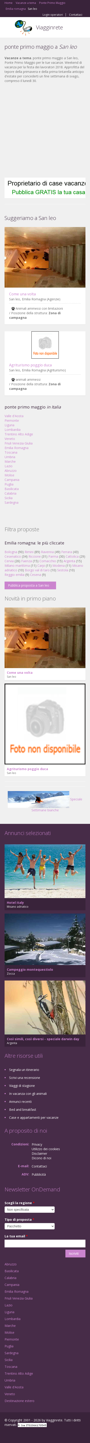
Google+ (16, 1434)
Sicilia (9, 498)
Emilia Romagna (16, 448)
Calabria (10, 493)
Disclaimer (39, 1153)
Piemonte (12, 420)
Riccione (34, 556)
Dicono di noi (41, 1158)
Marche (10, 461)
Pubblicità (39, 1174)
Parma (53, 556)
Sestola (62, 570)
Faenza (26, 561)
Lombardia (13, 429)
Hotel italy (15, 902)
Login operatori (53, 14)
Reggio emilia (14, 574)
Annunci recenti (20, 1101)
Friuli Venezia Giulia (19, 443)
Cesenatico (13, 556)
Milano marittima (17, 565)
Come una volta (22, 293)
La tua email (16, 1236)
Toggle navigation (9, 28)
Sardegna (11, 502)
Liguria (9, 425)
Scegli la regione (20, 1203)
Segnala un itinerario (24, 1070)
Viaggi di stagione (22, 1085)
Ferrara (66, 552)
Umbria (10, 457)
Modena (58, 565)
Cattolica (72, 556)
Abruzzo (11, 470)
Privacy (37, 1144)
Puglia (9, 484)
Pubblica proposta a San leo (28, 585)
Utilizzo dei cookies (46, 1149)
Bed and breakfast (22, 1109)
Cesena (35, 574)
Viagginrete (49, 27)
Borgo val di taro (37, 570)
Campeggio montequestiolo (30, 969)
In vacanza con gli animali (28, 1093)
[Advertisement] (42, 130)
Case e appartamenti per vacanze (34, 1117)
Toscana (11, 452)
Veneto (10, 439)
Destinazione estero (19, 1401)
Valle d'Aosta (14, 416)
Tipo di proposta (19, 1219)
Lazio (9, 466)
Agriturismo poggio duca (30, 365)
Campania (12, 480)
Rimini (29, 552)
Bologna (11, 552)
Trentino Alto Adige (19, 434)
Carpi (41, 565)
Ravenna (47, 552)
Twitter (27, 1434)
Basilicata (12, 489)
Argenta (69, 561)
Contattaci (75, 14)
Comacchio (47, 561)
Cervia (9, 561)
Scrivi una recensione (24, 1077)
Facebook (6, 1434)
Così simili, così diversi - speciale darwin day (43, 1039)
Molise (9, 475)
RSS (37, 1434)
